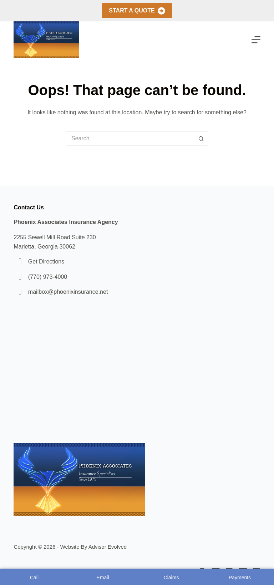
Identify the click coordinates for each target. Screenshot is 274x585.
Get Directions (46, 261)
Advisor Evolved (107, 547)
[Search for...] (130, 138)
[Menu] (256, 39)
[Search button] (201, 138)
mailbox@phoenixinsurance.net (68, 292)
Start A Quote (137, 11)
